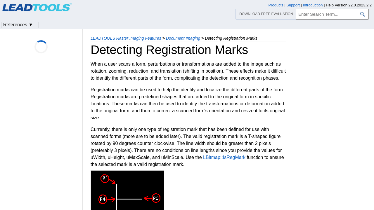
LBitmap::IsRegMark (224, 157)
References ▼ (18, 24)
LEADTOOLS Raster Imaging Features (126, 38)
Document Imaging (183, 38)
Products (276, 5)
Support (293, 5)
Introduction (313, 5)
